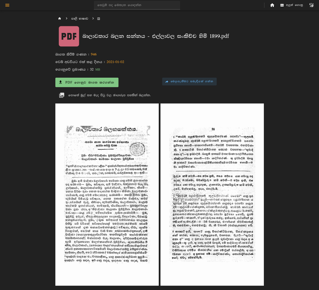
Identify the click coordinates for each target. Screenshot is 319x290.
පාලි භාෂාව (79, 18)
